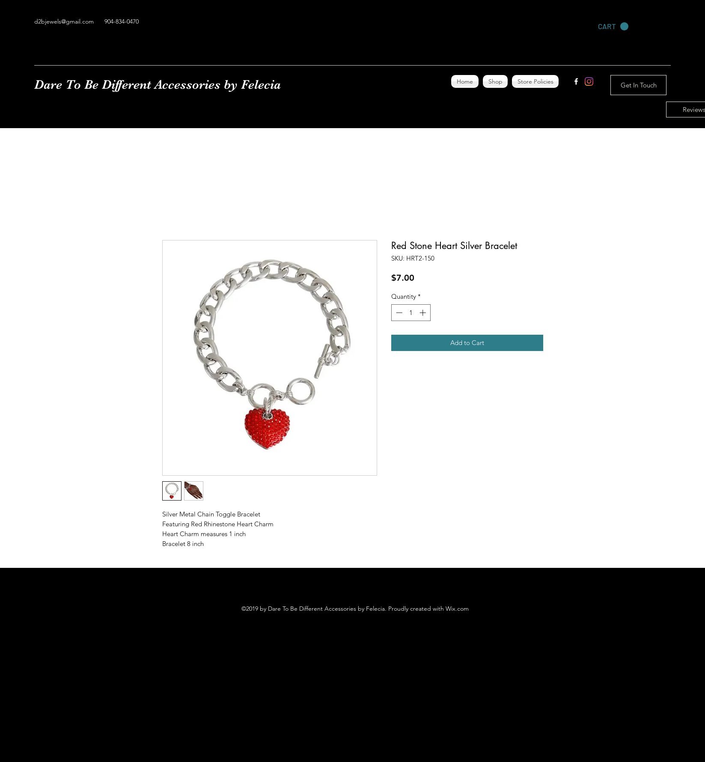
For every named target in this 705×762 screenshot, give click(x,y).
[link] (613, 26)
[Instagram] (589, 81)
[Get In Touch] (638, 85)
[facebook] (576, 81)
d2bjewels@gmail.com (64, 21)
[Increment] (423, 313)
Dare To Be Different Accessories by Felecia (157, 84)
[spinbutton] (411, 313)
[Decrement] (398, 313)
